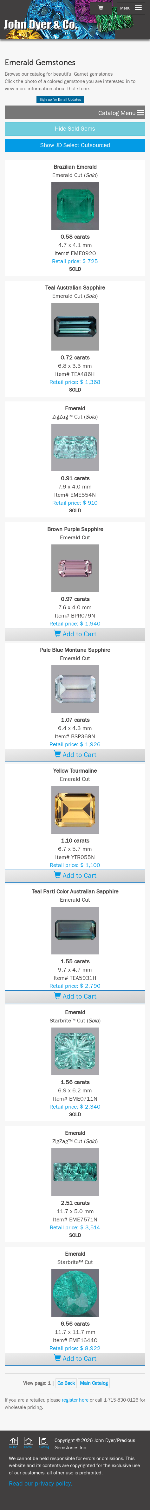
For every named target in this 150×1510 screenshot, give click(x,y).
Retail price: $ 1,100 (75, 865)
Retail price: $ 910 (75, 503)
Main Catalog (94, 1383)
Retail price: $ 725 (75, 261)
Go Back (66, 1383)
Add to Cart (75, 634)
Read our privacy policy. (40, 1483)
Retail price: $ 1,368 (75, 382)
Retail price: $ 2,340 (75, 1106)
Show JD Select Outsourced (75, 145)
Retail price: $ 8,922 (75, 1348)
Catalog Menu (121, 113)
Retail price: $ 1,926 (75, 744)
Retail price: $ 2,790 (75, 986)
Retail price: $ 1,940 (75, 623)
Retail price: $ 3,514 (75, 1227)
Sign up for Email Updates (60, 99)
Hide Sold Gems (75, 128)
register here (75, 1400)
